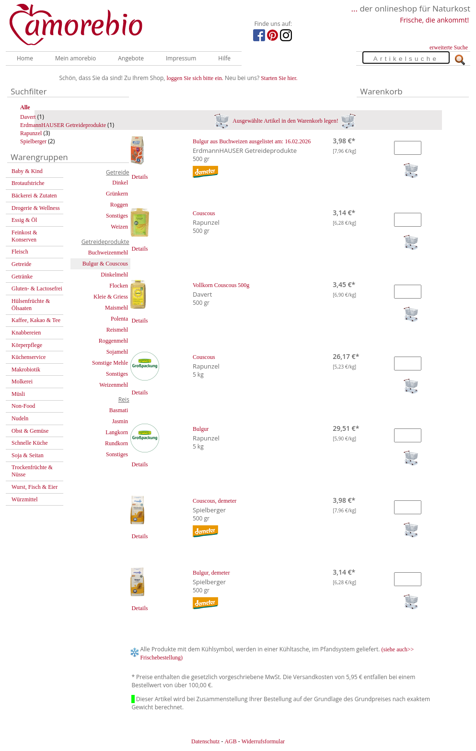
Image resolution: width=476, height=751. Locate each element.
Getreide (21, 264)
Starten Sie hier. (279, 78)
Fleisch (20, 251)
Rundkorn (116, 443)
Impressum (181, 58)
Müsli (18, 394)
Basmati (118, 410)
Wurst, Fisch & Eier (35, 487)
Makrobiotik (26, 369)
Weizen (119, 226)
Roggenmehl (113, 340)
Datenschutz (205, 741)
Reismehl (117, 329)
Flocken (118, 285)
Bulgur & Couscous (105, 263)
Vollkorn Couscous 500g (221, 285)
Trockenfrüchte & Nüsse (32, 471)
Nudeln (20, 418)
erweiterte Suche (449, 47)
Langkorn (116, 432)
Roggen (119, 204)
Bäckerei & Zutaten (34, 195)
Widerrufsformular (263, 741)
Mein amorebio (75, 58)
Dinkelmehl (114, 274)
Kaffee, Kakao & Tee (36, 320)
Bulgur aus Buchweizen (252, 141)
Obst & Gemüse (30, 430)
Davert (28, 117)
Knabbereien (26, 332)
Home (25, 58)
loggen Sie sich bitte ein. (195, 78)
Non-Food (23, 406)
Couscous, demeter (214, 500)
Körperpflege (27, 345)
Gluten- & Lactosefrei (37, 288)
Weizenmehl (113, 384)
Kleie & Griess (110, 296)
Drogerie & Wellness (36, 208)
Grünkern (117, 193)
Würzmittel (25, 499)
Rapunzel (31, 133)
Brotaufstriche (28, 183)
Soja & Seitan (28, 455)
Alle (25, 107)
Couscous (204, 213)
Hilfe (224, 58)
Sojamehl (117, 351)
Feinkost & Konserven (24, 236)
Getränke (22, 276)
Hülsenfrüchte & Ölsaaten (31, 305)
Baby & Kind (27, 171)
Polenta (119, 318)
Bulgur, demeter (211, 572)
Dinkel (120, 182)
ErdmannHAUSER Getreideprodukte (63, 125)
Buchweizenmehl (108, 252)
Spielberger (33, 141)
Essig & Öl (24, 220)
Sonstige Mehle (110, 362)
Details (139, 176)
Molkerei (22, 381)
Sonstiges (117, 215)
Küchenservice (29, 357)
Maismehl (116, 307)
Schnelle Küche (30, 442)
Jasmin (120, 421)
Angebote (131, 58)
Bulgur (201, 429)
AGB (230, 741)
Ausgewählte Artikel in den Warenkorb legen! (285, 120)
